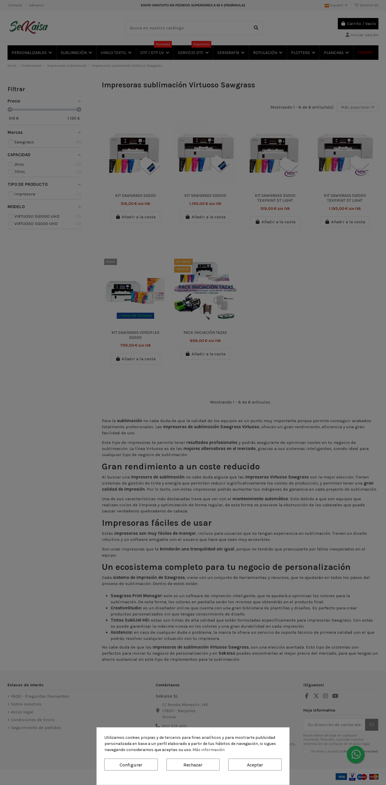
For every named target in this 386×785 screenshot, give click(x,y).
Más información (208, 749)
